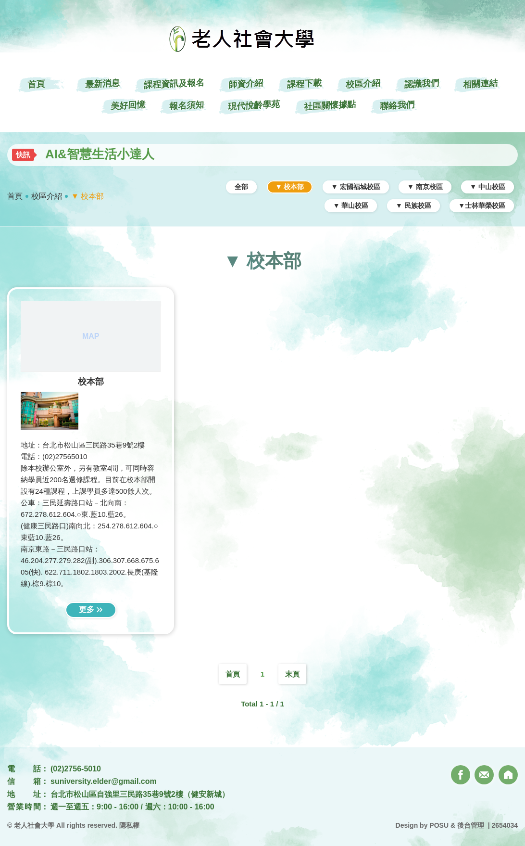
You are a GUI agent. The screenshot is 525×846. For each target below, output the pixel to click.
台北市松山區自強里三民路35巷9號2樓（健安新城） (139, 794)
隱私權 (129, 825)
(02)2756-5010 (75, 769)
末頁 (292, 674)
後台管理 (470, 825)
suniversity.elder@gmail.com (103, 781)
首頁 (15, 196)
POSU (439, 825)
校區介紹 (46, 196)
